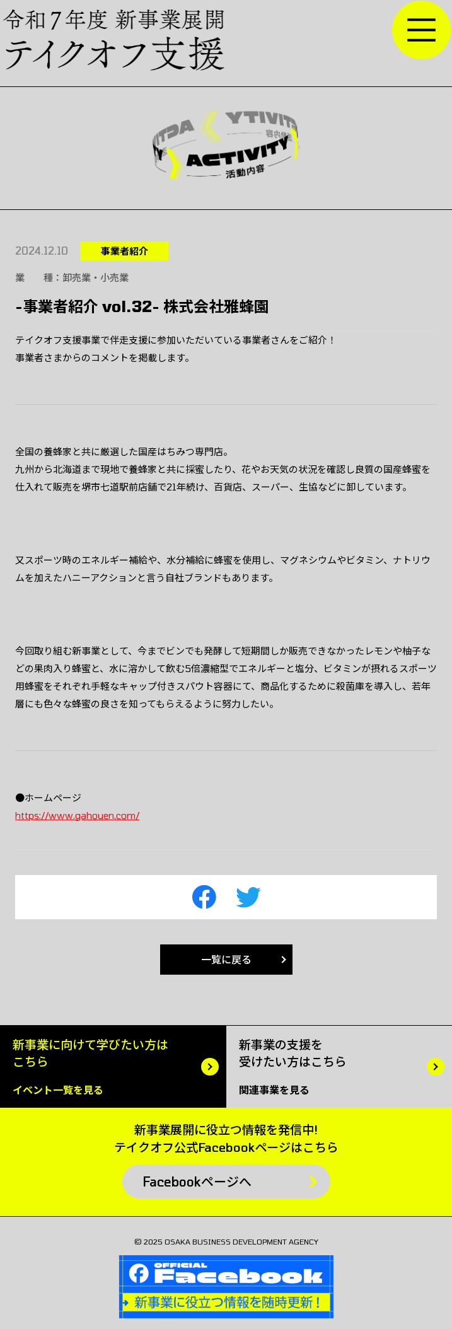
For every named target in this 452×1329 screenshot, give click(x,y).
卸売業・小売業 (95, 277)
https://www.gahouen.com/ (77, 815)
